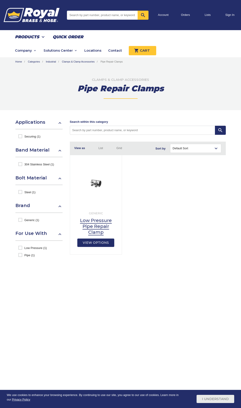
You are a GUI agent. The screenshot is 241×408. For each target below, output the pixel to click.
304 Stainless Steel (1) (39, 164)
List (100, 148)
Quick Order (68, 36)
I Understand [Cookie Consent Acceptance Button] (215, 399)
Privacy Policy (21, 399)
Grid (119, 148)
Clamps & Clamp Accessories (78, 61)
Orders (185, 15)
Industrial (51, 61)
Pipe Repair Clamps (111, 61)
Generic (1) (31, 220)
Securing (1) (32, 136)
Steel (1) (30, 192)
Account (163, 15)
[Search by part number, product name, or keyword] (142, 130)
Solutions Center (58, 50)
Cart (142, 50)
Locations (92, 50)
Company (23, 50)
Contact (115, 50)
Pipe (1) (29, 255)
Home (18, 61)
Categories (34, 61)
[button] (39, 124)
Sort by (161, 148)
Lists (208, 15)
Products (27, 36)
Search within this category (89, 121)
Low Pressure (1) (35, 248)
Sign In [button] (229, 15)
